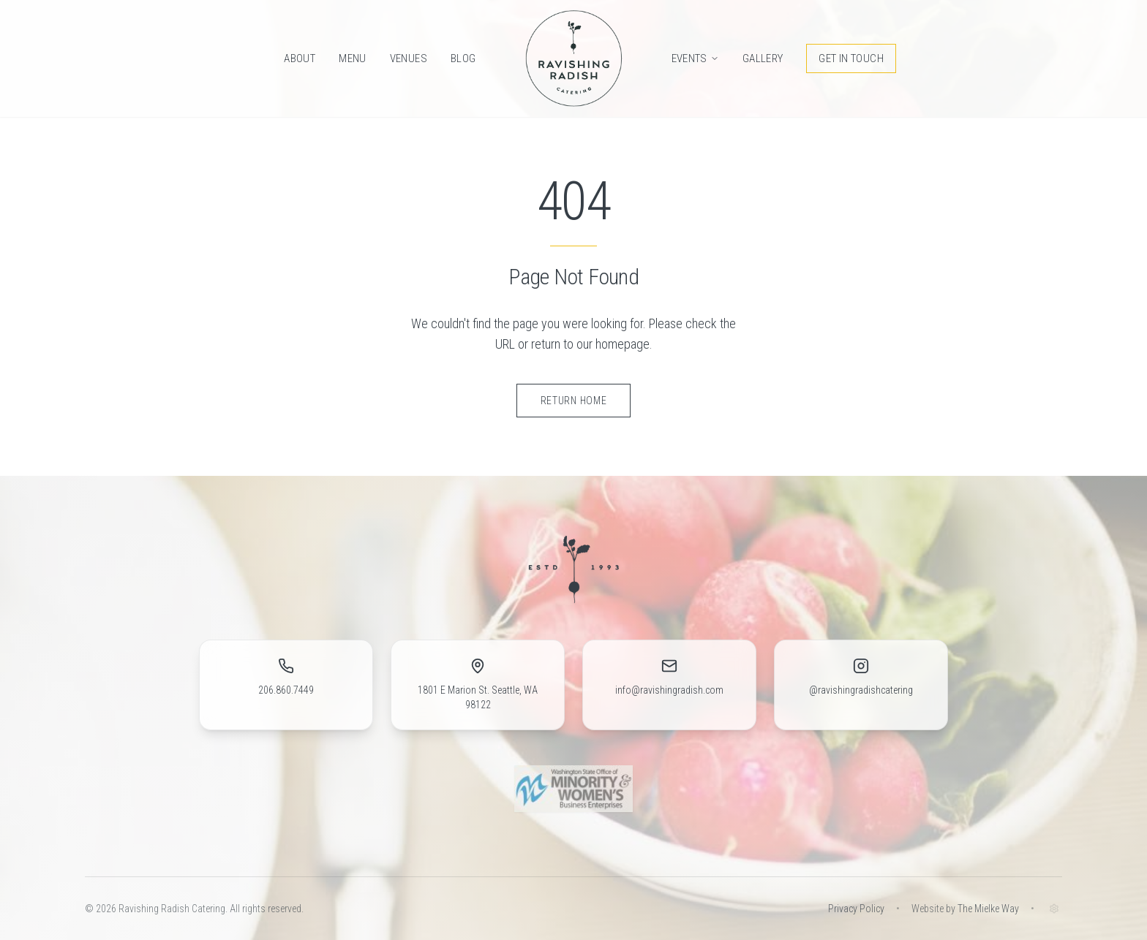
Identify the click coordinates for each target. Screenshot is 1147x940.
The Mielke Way (988, 908)
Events (695, 58)
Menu (352, 58)
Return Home (574, 400)
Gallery (762, 58)
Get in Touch (851, 58)
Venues (408, 58)
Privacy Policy (856, 908)
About (299, 58)
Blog (463, 58)
